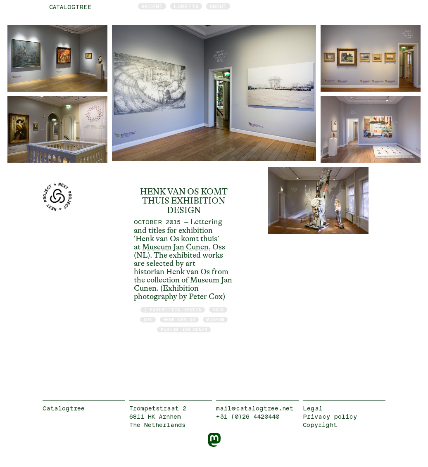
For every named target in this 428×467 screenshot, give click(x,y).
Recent (152, 6)
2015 (218, 309)
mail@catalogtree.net (254, 408)
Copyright (320, 424)
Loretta (186, 6)
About (218, 6)
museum (215, 319)
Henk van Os (179, 319)
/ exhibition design (173, 309)
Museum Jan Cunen (175, 246)
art (147, 319)
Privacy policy (330, 416)
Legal (313, 408)
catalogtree (70, 6)
